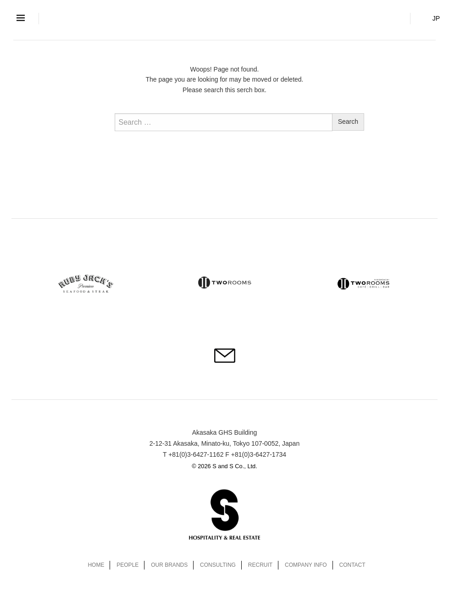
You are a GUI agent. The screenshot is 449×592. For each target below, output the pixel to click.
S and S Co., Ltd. (224, 17)
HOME (96, 565)
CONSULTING (218, 565)
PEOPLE (127, 565)
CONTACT (352, 565)
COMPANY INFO (306, 565)
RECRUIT (260, 565)
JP (436, 18)
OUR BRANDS (169, 565)
